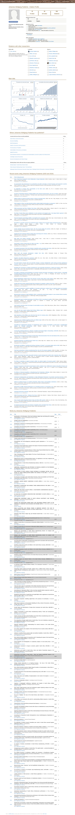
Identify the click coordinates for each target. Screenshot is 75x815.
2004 (11, 446)
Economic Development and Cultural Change (18, 159)
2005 (11, 495)
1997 (11, 680)
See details (40, 25)
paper (27, 181)
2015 (11, 638)
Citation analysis (21, 418)
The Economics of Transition (15, 147)
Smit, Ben (32, 69)
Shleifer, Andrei (52, 67)
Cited (59, 414)
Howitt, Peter (51, 58)
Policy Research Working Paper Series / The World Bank (21, 167)
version (24, 432)
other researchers (38, 29)
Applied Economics (13, 152)
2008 (11, 424)
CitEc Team (45, 813)
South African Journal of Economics (17, 138)
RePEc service (11, 813)
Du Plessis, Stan (33, 60)
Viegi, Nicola (32, 72)
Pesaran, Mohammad (53, 53)
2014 (11, 707)
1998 (11, 779)
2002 (11, 478)
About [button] (72, 1)
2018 (11, 459)
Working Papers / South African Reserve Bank (19, 164)
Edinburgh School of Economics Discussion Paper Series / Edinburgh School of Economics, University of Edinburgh (32, 169)
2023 (11, 565)
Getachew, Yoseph (33, 67)
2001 (11, 468)
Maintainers (58, 1)
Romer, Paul (51, 72)
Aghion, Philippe (52, 51)
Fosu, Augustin (33, 65)
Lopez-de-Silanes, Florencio (54, 74)
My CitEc (44, 1)
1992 (11, 464)
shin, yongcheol (52, 56)
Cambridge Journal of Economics (16, 156)
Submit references (65, 1)
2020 (11, 629)
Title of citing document (19, 177)
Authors (18, 1)
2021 (11, 541)
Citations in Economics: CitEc (8, 1)
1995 (11, 642)
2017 (11, 442)
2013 (11, 438)
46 (39, 30)
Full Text (16, 418)
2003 (11, 582)
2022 (11, 546)
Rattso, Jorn (32, 53)
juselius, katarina (52, 69)
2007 (11, 578)
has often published (51, 28)
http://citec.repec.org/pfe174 (38, 38)
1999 (11, 587)
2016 (11, 519)
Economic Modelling (14, 140)
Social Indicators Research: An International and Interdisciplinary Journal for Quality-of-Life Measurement (30, 154)
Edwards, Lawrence (34, 58)
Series (23, 1)
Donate (52, 1)
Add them (38, 41)
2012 (11, 455)
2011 (11, 617)
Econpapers (20, 181)
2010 (11, 421)
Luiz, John (13, 51)
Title (15, 414)
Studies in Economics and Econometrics (17, 145)
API (49, 1)
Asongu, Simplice (33, 51)
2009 (11, 612)
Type (55, 414)
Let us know (51, 41)
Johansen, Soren (52, 60)
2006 (11, 499)
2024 (11, 417)
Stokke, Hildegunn (33, 74)
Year (11, 177)
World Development (14, 143)
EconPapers (29, 34)
